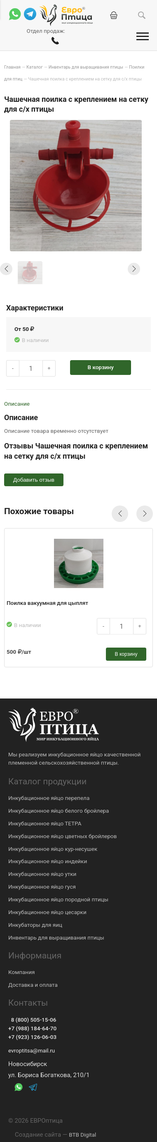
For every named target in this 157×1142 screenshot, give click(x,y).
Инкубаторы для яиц (35, 924)
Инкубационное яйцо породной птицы (58, 899)
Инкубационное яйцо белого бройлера (58, 810)
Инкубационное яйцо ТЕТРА (45, 823)
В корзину (101, 367)
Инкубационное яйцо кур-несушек (52, 849)
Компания (21, 972)
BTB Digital (82, 1134)
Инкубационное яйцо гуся (42, 886)
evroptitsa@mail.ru (31, 1050)
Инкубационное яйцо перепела (48, 798)
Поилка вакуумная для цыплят (47, 603)
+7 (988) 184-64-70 (32, 1028)
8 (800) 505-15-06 (32, 1019)
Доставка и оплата (33, 984)
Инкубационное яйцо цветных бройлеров (62, 836)
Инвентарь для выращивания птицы (56, 937)
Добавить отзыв (33, 480)
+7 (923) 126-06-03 (32, 1037)
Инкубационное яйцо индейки (47, 861)
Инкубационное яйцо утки (42, 874)
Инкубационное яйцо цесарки (47, 912)
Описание (17, 403)
